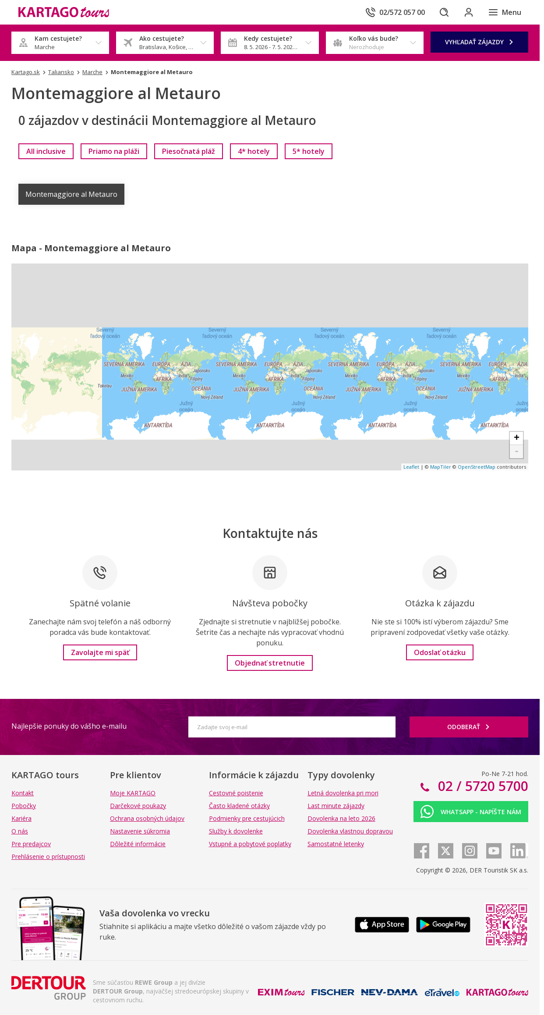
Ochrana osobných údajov (147, 818)
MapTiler (440, 466)
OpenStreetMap (476, 466)
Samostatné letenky (335, 844)
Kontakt (22, 793)
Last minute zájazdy (335, 805)
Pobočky (23, 805)
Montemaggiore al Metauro (71, 194)
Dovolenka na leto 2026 (341, 818)
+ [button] (516, 438)
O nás (19, 831)
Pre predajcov (31, 844)
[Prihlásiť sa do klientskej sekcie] (468, 12)
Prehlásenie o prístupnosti (48, 856)
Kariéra (21, 818)
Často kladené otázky (239, 805)
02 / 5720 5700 (481, 786)
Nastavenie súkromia (140, 831)
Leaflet (411, 466)
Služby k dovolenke (236, 831)
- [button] (516, 451)
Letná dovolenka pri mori (342, 793)
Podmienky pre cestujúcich (247, 818)
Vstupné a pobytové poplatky (250, 844)
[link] (46, 151)
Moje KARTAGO (132, 793)
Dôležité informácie (138, 844)
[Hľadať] (444, 12)
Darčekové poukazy (138, 805)
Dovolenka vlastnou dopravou (350, 831)
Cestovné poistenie (236, 793)
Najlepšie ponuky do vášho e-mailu (69, 726)
